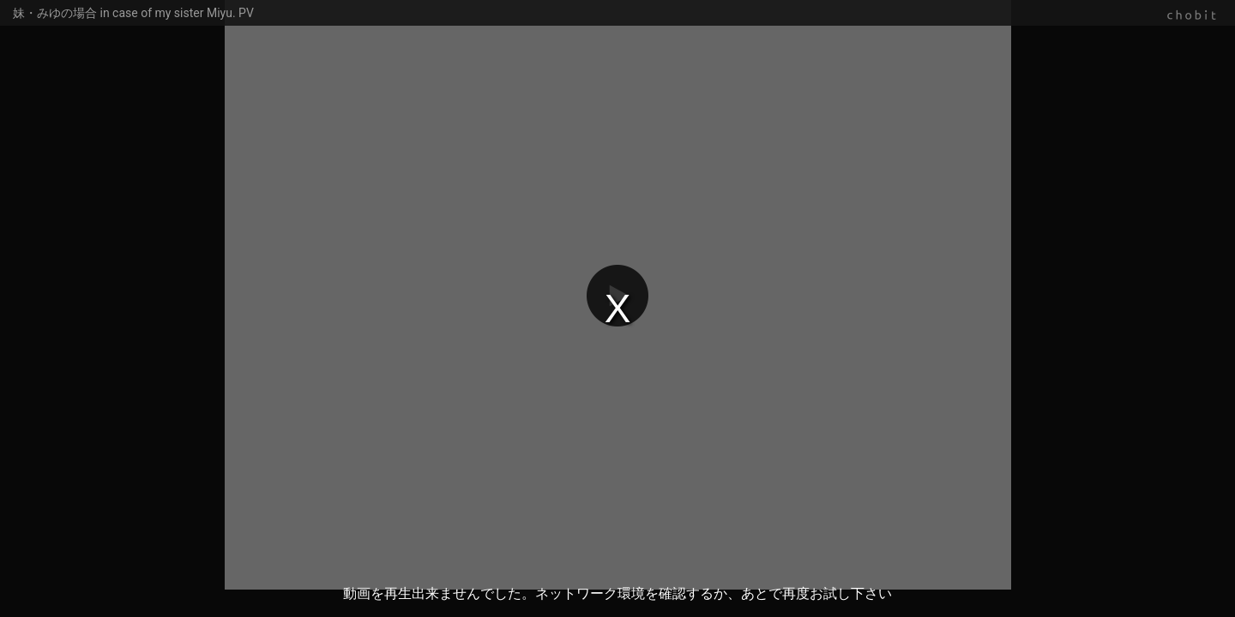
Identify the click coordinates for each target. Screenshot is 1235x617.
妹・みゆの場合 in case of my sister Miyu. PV (133, 13)
